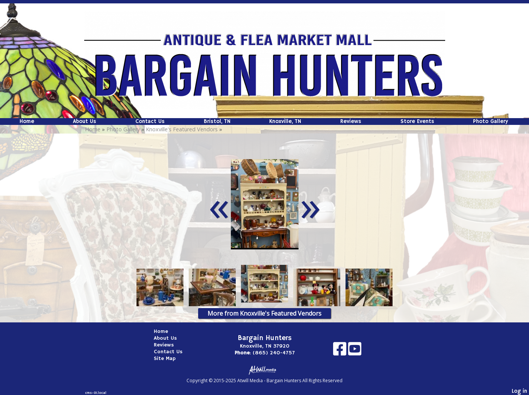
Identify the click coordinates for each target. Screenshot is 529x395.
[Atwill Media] (265, 369)
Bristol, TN (217, 121)
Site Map (170, 358)
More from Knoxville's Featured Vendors (264, 313)
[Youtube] (354, 351)
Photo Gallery (490, 121)
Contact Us (150, 121)
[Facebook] (340, 351)
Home (27, 121)
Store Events (417, 121)
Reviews (350, 121)
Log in (519, 391)
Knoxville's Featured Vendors (182, 129)
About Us (84, 121)
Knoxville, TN (285, 121)
